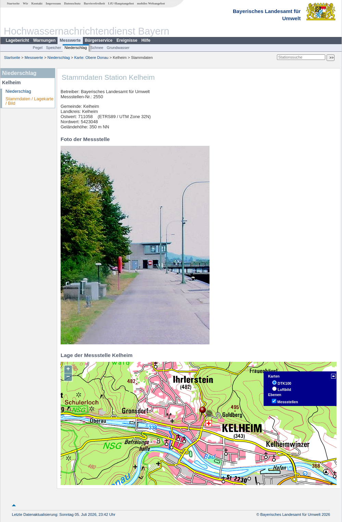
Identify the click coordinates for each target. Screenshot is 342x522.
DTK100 (284, 383)
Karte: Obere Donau (91, 57)
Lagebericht (17, 40)
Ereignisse (126, 40)
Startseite (13, 3)
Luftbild (284, 389)
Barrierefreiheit (94, 3)
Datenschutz (72, 3)
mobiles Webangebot (151, 3)
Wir (25, 3)
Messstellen (287, 402)
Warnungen (44, 40)
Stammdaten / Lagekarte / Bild (29, 101)
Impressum (53, 3)
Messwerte (70, 40)
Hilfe (145, 40)
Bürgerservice (99, 40)
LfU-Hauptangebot (121, 3)
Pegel (38, 48)
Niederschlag (75, 48)
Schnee (96, 48)
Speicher (53, 48)
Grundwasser (118, 48)
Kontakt (36, 3)
